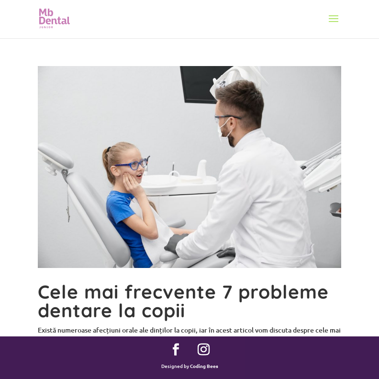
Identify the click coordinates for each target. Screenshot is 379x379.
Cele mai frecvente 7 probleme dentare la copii (183, 301)
